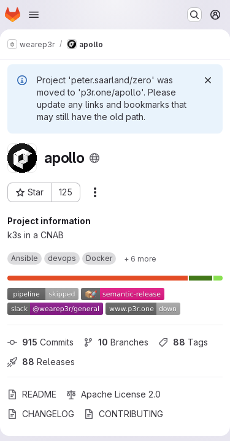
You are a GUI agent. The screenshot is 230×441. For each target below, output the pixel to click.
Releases (41, 361)
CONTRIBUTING (123, 414)
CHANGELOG (40, 414)
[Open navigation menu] (34, 14)
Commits (40, 342)
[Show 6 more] (140, 258)
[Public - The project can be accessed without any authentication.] (94, 158)
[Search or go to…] (194, 14)
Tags (183, 342)
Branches (115, 342)
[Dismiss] (208, 80)
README (31, 394)
